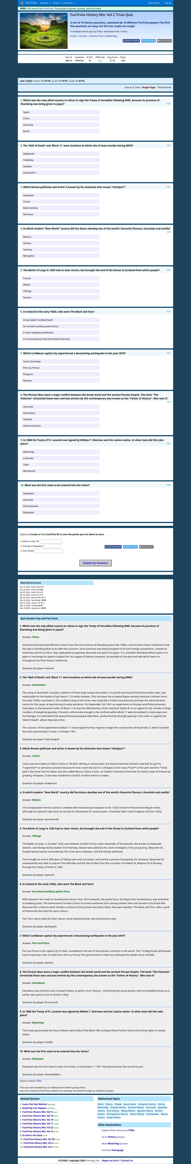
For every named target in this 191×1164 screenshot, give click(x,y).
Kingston (28, 374)
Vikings (27, 291)
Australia (28, 124)
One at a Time (132, 87)
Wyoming (28, 451)
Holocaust (151, 1107)
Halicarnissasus (32, 425)
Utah (26, 464)
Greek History (114, 1117)
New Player (154, 2)
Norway (27, 249)
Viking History (128, 1110)
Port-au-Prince (31, 367)
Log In (168, 2)
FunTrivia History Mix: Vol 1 (38, 1146)
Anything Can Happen (34, 1108)
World (100, 1104)
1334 (123, 60)
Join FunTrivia (47, 8)
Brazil (26, 131)
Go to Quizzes (113, 1136)
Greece (27, 243)
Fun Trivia (28, 3)
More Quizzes (115, 1143)
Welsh (26, 284)
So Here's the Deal (32, 1135)
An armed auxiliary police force (40, 326)
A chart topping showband (38, 332)
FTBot (99, 31)
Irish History (113, 1110)
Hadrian (27, 419)
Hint (169, 103)
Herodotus (29, 413)
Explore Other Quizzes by (118, 1130)
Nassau (27, 380)
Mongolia (28, 255)
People (118, 1104)
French (27, 278)
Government (129, 1104)
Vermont (28, 499)
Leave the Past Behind (34, 1104)
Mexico (27, 236)
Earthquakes (152, 1113)
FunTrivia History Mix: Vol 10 (37, 1119)
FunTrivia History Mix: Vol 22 (37, 1127)
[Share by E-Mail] (164, 41)
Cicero (26, 201)
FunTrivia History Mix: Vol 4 (38, 1142)
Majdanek (28, 153)
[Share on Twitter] (148, 41)
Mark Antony (30, 207)
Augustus (28, 195)
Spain (26, 112)
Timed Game (164, 87)
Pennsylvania (30, 506)
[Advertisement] (95, 70)
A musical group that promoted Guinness (46, 338)
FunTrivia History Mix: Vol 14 (37, 1131)
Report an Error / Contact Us (117, 1160)
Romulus (28, 214)
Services (67, 2)
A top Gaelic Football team (38, 319)
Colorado (28, 458)
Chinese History (118, 1107)
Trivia (56, 2)
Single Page (148, 87)
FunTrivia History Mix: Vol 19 (37, 1115)
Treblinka (28, 160)
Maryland (28, 512)
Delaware (28, 493)
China (26, 118)
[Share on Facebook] (131, 41)
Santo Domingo (32, 361)
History (109, 1104)
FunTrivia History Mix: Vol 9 (37, 1111)
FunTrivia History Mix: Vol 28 (38, 1139)
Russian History (136, 1107)
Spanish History (145, 1110)
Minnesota (29, 470)
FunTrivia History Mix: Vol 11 (37, 1123)
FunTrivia (113, 1150)
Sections (44, 2)
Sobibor (27, 166)
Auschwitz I (29, 172)
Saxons (27, 297)
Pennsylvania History (117, 1113)
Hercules (28, 406)
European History (147, 1104)
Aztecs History (137, 1113)
